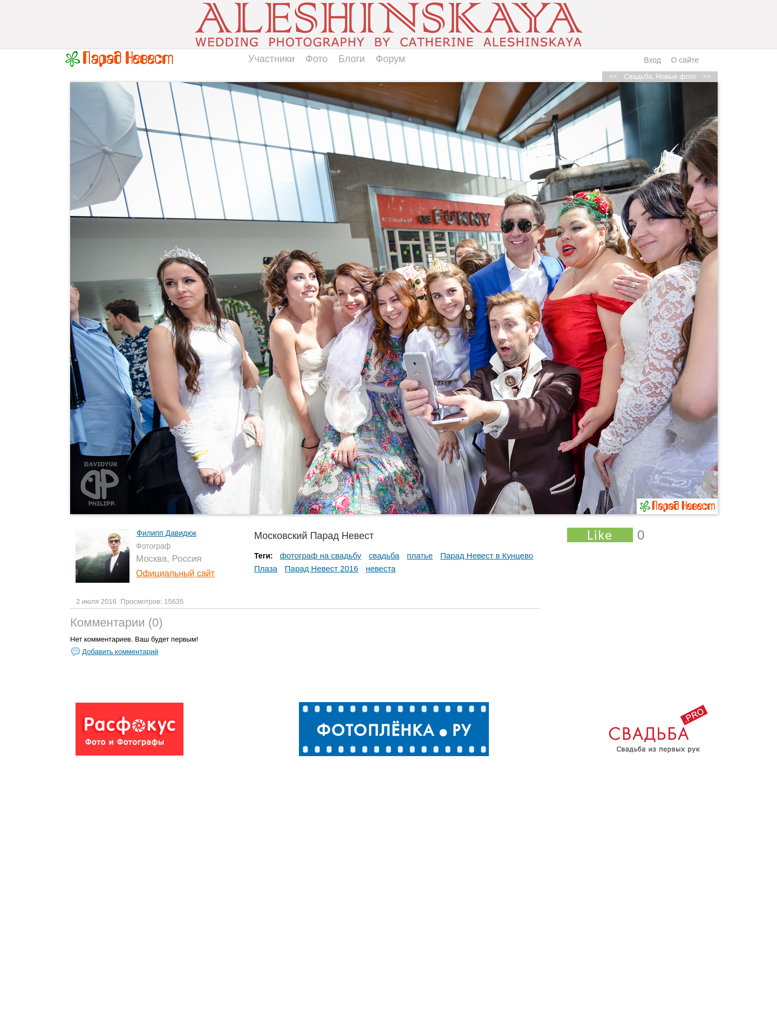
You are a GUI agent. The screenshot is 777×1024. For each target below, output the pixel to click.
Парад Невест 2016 (321, 568)
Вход (652, 60)
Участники (271, 58)
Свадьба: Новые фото (660, 76)
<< (613, 76)
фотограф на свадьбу (321, 555)
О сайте (685, 60)
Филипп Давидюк (166, 533)
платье (420, 555)
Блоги (351, 58)
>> (707, 76)
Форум (390, 58)
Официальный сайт (175, 573)
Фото (316, 58)
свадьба (384, 555)
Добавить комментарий (120, 652)
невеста (381, 568)
